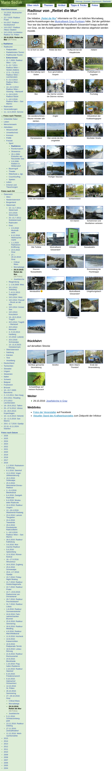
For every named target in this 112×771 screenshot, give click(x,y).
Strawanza (15, 151)
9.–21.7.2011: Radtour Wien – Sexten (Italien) (12, 67)
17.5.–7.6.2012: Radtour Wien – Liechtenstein (12, 74)
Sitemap (78, 1)
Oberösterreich (12, 349)
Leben (6, 122)
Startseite (107, 1)
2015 (6, 738)
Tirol (8, 358)
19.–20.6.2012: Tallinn (13, 405)
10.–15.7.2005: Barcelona (10, 391)
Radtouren (8, 47)
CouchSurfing (14, 177)
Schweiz (7, 379)
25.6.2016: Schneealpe (14, 341)
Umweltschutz (12, 132)
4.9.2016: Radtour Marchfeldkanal (13, 632)
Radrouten (8, 106)
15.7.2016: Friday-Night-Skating (14, 578)
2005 (6, 765)
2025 (6, 438)
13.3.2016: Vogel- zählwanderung (13, 474)
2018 (6, 457)
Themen (48, 5)
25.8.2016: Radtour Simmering (14, 622)
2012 (6, 746)
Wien (8, 197)
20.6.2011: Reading (12, 398)
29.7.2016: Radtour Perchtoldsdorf (14, 600)
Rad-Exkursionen (9, 9)
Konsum (9, 135)
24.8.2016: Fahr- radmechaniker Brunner (13, 616)
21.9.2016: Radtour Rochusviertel (14, 655)
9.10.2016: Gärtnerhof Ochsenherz (11, 681)
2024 (6, 441)
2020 (6, 452)
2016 (6, 463)
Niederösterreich (13, 200)
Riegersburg (14, 282)
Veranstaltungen (11, 109)
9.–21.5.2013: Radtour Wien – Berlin (12, 82)
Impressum (96, 1)
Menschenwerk (10, 124)
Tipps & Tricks (78, 5)
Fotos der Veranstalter (44, 412)
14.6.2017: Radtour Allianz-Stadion (12, 28)
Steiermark (10, 205)
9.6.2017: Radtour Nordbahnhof (11, 23)
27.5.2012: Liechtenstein (9, 402)
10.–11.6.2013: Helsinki (14, 416)
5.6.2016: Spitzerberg (11, 550)
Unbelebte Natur (11, 119)
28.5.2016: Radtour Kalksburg (14, 541)
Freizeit (9, 141)
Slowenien (8, 374)
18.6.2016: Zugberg (14, 564)
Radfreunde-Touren (14, 55)
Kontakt (87, 1)
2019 (6, 455)
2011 (6, 749)
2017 (6, 460)
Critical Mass (17, 263)
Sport (11, 143)
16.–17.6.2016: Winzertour (12, 560)
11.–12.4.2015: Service (13, 112)
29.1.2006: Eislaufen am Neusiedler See (17, 156)
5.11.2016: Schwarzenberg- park (13, 718)
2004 (6, 768)
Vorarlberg (10, 360)
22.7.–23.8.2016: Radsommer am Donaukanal (13, 594)
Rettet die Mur (49, 18)
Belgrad (7, 382)
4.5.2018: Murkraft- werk (15, 230)
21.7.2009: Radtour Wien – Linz (14, 61)
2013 (6, 744)
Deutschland (9, 363)
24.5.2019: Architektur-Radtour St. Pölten (13, 33)
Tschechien (8, 366)
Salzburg (10, 352)
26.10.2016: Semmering (11, 692)
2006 (6, 763)
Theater (12, 171)
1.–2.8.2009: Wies (16, 285)
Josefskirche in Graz (56, 401)
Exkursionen (12, 58)
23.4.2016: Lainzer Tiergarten (14, 516)
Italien (6, 377)
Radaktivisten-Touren (15, 52)
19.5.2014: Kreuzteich (13, 313)
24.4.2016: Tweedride (10, 521)
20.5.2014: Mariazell (13, 328)
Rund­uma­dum (17, 149)
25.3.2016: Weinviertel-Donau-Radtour (14, 485)
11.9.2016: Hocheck (14, 636)
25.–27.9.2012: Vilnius (13, 408)
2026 (6, 436)
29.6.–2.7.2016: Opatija (13, 424)
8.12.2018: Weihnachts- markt (16, 237)
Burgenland (11, 202)
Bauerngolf (13, 168)
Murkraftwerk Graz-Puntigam (70, 21)
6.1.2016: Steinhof (14, 470)
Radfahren (8, 44)
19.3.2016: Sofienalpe (10, 479)
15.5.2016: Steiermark (13, 214)
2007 (6, 760)
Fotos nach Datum (9, 433)
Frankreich (8, 385)
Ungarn (7, 371)
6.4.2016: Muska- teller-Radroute (13, 501)
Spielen (12, 179)
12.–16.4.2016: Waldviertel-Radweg (14, 511)
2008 (6, 757)
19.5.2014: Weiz (15, 297)
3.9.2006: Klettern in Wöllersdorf (16, 163)
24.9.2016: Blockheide (11, 660)
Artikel (61, 5)
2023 (6, 444)
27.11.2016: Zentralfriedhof (12, 729)
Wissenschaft (12, 130)
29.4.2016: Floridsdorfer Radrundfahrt (11, 527)
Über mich (33, 5)
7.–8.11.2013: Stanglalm (14, 293)
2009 (6, 755)
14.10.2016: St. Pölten (11, 687)
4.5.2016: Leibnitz (16, 337)
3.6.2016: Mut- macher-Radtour (13, 545)
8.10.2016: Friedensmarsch (13, 675)
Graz (11, 225)
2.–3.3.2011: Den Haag (13, 395)
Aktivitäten (8, 127)
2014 (6, 741)
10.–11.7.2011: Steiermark (15, 209)
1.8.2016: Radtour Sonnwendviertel (13, 610)
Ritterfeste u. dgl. (16, 174)
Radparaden (11, 49)
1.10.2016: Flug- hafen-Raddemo (13, 665)
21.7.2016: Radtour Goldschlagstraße (14, 583)
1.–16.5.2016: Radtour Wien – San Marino (14, 101)
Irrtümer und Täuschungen (12, 186)
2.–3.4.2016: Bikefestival (11, 491)
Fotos (95, 5)
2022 (6, 446)
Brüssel (7, 387)
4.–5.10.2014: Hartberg (14, 333)
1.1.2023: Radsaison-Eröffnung (16, 244)
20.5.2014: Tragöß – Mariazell (16, 323)
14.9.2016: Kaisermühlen (12, 640)
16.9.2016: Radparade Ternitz (14, 645)
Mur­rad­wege (19, 267)
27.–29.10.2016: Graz (16, 257)
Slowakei (7, 369)
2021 (6, 449)
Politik (8, 138)
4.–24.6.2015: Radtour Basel (12, 95)
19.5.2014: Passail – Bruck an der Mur (16, 302)
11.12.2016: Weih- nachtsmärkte (14, 734)
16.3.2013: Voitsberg (13, 288)
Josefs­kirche (19, 279)
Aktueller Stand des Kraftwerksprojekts (53, 416)
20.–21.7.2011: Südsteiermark (15, 219)
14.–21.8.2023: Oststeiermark (15, 346)
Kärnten (9, 355)
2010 (6, 752)
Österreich (8, 194)
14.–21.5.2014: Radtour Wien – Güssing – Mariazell (14, 89)
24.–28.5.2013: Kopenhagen (10, 412)
